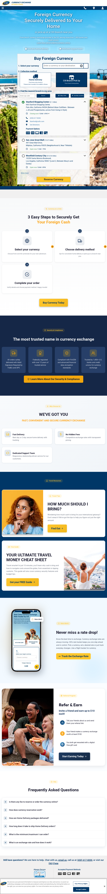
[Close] (104, 886)
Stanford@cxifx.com (37, 121)
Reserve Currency (53, 179)
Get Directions (35, 125)
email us (62, 860)
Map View (62, 95)
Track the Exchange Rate (73, 656)
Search (43, 95)
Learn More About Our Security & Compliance (53, 379)
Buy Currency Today (53, 302)
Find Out (57, 528)
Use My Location (78, 95)
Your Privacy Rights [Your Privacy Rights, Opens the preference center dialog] (81, 884)
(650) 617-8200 (35, 118)
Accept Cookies (81, 889)
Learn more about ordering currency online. (53, 43)
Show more (25, 173)
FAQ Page (53, 863)
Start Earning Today (74, 756)
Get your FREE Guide (22, 582)
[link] (40, 874)
